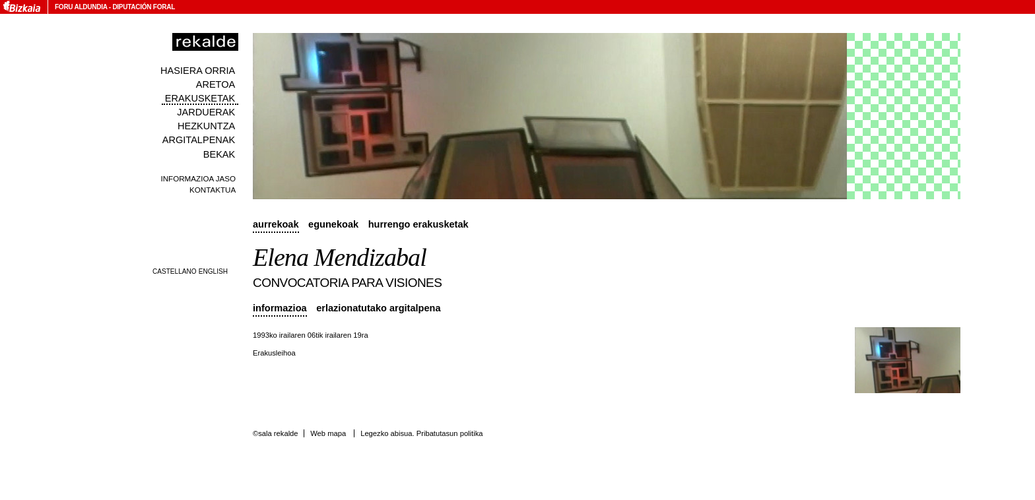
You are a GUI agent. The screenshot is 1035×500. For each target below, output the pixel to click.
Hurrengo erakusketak (418, 224)
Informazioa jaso (198, 178)
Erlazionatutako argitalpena (378, 308)
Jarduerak (206, 112)
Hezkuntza (206, 126)
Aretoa (216, 84)
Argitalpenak (198, 140)
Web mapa (328, 433)
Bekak (219, 154)
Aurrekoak (276, 224)
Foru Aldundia (81, 7)
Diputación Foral (143, 7)
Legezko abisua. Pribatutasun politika (421, 433)
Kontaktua (212, 189)
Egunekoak (333, 224)
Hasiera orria (197, 70)
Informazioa (280, 308)
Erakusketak (200, 98)
